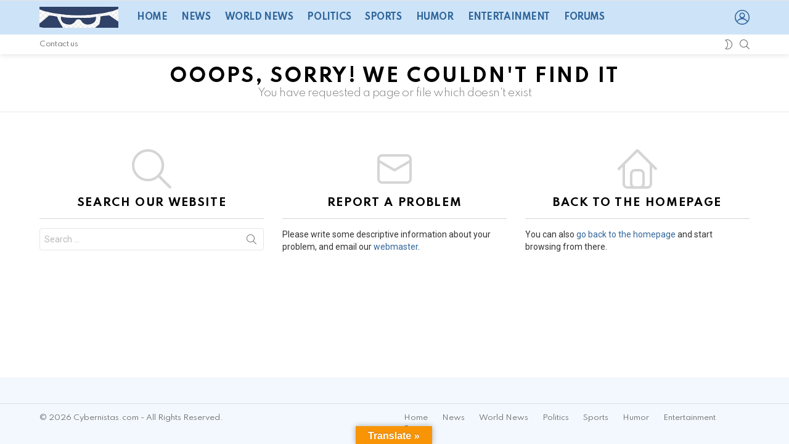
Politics (329, 17)
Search (251, 241)
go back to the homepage (626, 234)
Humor (435, 17)
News (195, 17)
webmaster (396, 247)
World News (259, 17)
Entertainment (509, 17)
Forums (584, 17)
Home (152, 17)
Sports (383, 17)
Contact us (58, 44)
